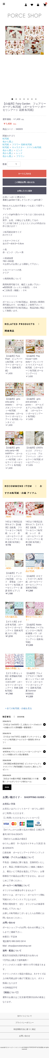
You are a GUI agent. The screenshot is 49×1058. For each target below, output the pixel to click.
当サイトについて (24, 1016)
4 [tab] (24, 99)
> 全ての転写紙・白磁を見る (18, 708)
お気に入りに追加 (24, 191)
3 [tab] (20, 99)
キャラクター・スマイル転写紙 (26, 147)
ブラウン (20, 156)
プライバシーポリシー (24, 1023)
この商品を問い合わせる (25, 182)
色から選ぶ (8, 141)
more (7, 787)
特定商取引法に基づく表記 (25, 1029)
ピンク (19, 150)
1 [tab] (12, 99)
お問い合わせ (24, 1036)
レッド (19, 153)
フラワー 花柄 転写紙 (22, 144)
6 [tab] (32, 99)
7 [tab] (36, 99)
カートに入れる (24, 174)
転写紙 (6, 138)
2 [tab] (16, 99)
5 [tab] (28, 99)
